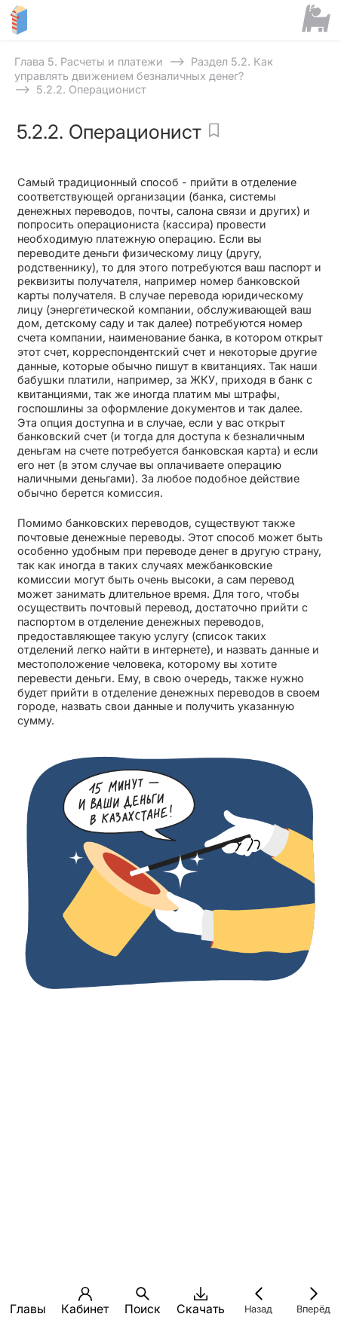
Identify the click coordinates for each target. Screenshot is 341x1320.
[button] (27, 1294)
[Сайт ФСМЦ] (316, 20)
